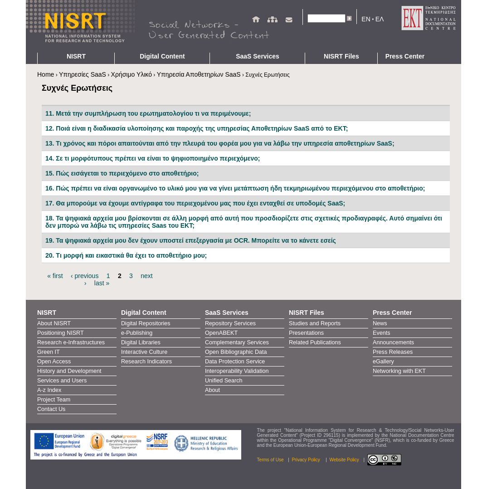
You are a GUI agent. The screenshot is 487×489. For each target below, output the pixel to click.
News (380, 323)
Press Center (404, 56)
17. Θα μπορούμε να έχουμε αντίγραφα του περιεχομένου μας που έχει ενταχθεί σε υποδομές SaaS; (195, 203)
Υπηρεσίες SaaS (82, 74)
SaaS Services (257, 56)
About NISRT (54, 323)
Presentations (306, 333)
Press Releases (393, 352)
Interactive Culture (144, 352)
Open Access (54, 361)
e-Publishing (136, 333)
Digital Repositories (145, 323)
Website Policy (344, 459)
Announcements (393, 342)
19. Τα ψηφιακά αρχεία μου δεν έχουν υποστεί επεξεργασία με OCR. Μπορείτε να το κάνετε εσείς (190, 240)
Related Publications (315, 342)
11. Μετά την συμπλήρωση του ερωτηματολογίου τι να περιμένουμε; (148, 113)
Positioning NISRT (60, 333)
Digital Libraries (141, 342)
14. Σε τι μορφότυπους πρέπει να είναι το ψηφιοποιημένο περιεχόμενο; (152, 158)
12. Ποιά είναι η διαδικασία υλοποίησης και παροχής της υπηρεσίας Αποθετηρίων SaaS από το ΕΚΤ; (196, 128)
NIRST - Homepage (80, 26)
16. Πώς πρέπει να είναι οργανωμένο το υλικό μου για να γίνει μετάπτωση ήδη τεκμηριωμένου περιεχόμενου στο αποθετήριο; (235, 188)
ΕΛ (379, 19)
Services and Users (62, 380)
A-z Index (49, 390)
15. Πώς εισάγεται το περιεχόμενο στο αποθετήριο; (122, 173)
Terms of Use (270, 459)
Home (45, 74)
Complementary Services (237, 342)
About (212, 390)
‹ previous (84, 275)
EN (365, 19)
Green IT (48, 352)
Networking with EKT (399, 371)
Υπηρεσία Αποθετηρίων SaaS (199, 74)
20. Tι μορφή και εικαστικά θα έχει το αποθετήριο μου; (126, 255)
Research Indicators (146, 361)
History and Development (69, 371)
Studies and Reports (315, 323)
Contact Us (51, 409)
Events (381, 333)
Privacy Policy (306, 459)
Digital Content (162, 56)
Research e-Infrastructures (71, 342)
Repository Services (230, 323)
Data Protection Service (235, 361)
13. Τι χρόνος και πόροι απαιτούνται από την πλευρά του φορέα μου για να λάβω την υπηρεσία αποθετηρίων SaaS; (219, 143)
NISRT (76, 56)
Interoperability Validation (236, 371)
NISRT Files (341, 56)
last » (101, 283)
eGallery (383, 361)
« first (55, 275)
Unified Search (224, 380)
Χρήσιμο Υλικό (131, 74)
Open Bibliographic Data (236, 352)
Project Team (53, 399)
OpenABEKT (221, 333)
